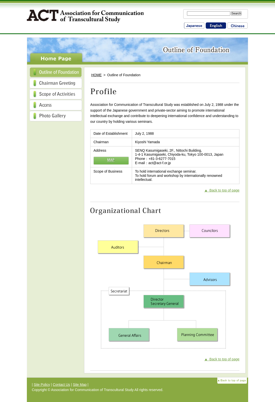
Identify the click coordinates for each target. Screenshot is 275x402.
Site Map (80, 385)
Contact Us (61, 385)
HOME (96, 75)
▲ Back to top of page (222, 190)
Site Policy (42, 385)
